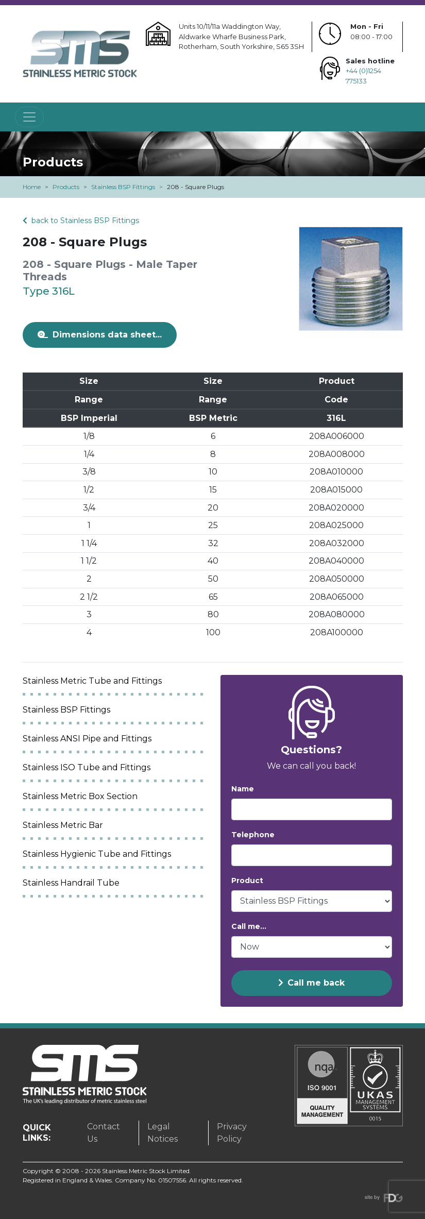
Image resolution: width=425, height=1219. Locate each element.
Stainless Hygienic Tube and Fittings (97, 854)
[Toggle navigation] (29, 117)
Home (32, 187)
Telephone (253, 834)
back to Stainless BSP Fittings (81, 220)
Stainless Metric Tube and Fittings (92, 681)
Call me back (311, 983)
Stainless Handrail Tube (71, 883)
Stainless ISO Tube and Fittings (86, 767)
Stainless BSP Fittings (123, 187)
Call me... (248, 926)
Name (242, 788)
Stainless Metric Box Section (80, 796)
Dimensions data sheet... (100, 335)
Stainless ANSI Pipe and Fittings (87, 738)
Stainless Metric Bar (63, 825)
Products (66, 187)
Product (247, 880)
